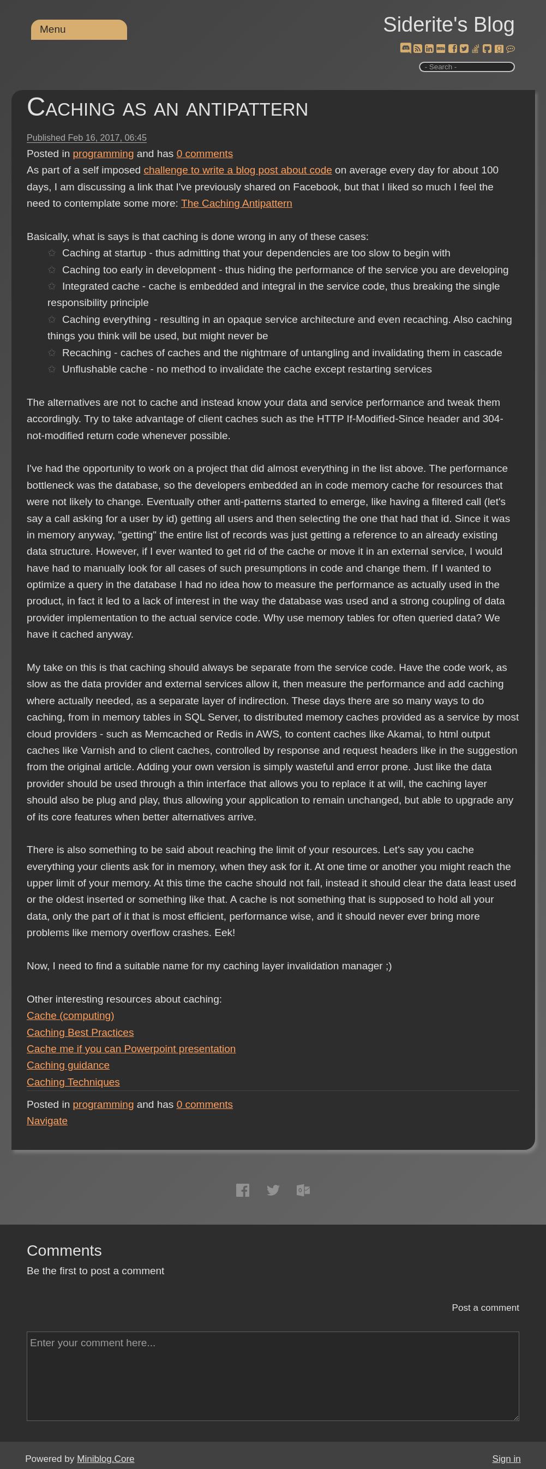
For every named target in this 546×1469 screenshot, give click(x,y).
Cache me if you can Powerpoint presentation (131, 1048)
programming (103, 153)
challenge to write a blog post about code (237, 170)
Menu (53, 29)
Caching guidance (68, 1065)
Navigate (47, 1120)
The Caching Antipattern (236, 203)
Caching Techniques (73, 1082)
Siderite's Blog (449, 24)
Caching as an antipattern (167, 106)
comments (205, 153)
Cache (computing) (71, 1015)
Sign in (507, 1459)
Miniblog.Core (105, 1459)
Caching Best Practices (80, 1032)
